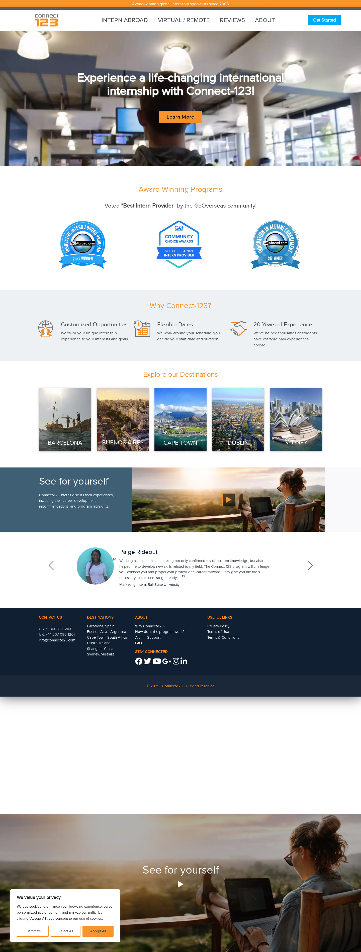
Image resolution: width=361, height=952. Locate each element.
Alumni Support (147, 637)
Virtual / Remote (184, 20)
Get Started (324, 20)
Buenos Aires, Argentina (106, 632)
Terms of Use (218, 632)
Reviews (232, 20)
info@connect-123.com (57, 640)
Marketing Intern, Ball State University (149, 585)
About (265, 20)
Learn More (180, 117)
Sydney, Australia (101, 654)
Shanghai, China (100, 649)
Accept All (98, 931)
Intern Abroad (125, 20)
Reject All (65, 931)
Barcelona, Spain (100, 626)
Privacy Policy (218, 626)
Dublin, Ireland (99, 643)
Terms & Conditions (223, 637)
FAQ (138, 643)
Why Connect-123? (150, 626)
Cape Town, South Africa (107, 637)
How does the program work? (160, 632)
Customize (33, 931)
